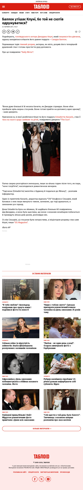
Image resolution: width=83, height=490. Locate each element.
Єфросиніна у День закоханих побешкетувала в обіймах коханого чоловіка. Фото (20, 381)
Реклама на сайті (19, 472)
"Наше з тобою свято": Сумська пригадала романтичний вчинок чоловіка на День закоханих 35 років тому (62, 309)
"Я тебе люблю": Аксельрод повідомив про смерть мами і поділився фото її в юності (16, 307)
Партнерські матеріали (49, 472)
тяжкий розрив (27, 44)
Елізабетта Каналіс (64, 117)
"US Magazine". (21, 222)
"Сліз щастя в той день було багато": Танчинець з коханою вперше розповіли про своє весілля (62, 417)
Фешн (21, 13)
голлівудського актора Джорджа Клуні (34, 36)
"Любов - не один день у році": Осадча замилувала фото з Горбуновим (59, 345)
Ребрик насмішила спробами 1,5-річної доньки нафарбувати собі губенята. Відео (60, 381)
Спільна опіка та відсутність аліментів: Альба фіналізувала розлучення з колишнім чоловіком (19, 345)
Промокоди (65, 472)
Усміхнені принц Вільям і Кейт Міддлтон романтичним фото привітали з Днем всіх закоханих (18, 417)
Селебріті (5, 13)
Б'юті (28, 13)
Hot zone (43, 13)
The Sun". (65, 119)
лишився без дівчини (69, 36)
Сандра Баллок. (59, 39)
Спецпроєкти (54, 13)
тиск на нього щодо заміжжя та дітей (20, 119)
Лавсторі (34, 13)
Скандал (14, 13)
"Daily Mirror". (27, 52)
